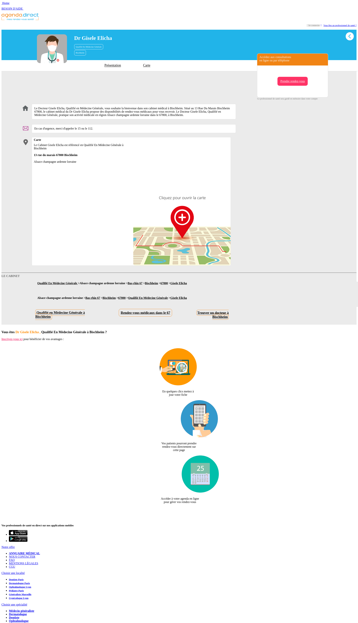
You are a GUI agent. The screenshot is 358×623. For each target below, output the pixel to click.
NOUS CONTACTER (22, 556)
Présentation (112, 65)
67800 (164, 283)
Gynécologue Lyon (18, 598)
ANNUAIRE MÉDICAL (24, 553)
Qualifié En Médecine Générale (89, 47)
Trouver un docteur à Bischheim (213, 315)
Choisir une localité (13, 573)
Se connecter (314, 25)
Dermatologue (18, 614)
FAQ (12, 560)
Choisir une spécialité (14, 604)
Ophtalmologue (19, 620)
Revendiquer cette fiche (179, 511)
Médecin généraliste (21, 610)
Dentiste (14, 617)
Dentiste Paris (16, 579)
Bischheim (80, 53)
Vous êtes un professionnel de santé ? (339, 25)
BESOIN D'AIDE (12, 8)
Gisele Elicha (178, 283)
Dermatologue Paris (19, 583)
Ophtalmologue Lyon (20, 587)
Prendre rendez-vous (292, 81)
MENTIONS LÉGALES (23, 563)
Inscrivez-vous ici (12, 339)
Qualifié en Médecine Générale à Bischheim (60, 315)
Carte (146, 65)
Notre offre (8, 547)
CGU (12, 566)
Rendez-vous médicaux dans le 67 (145, 313)
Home (5, 3)
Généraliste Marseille (20, 594)
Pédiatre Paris (16, 590)
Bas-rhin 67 (135, 283)
